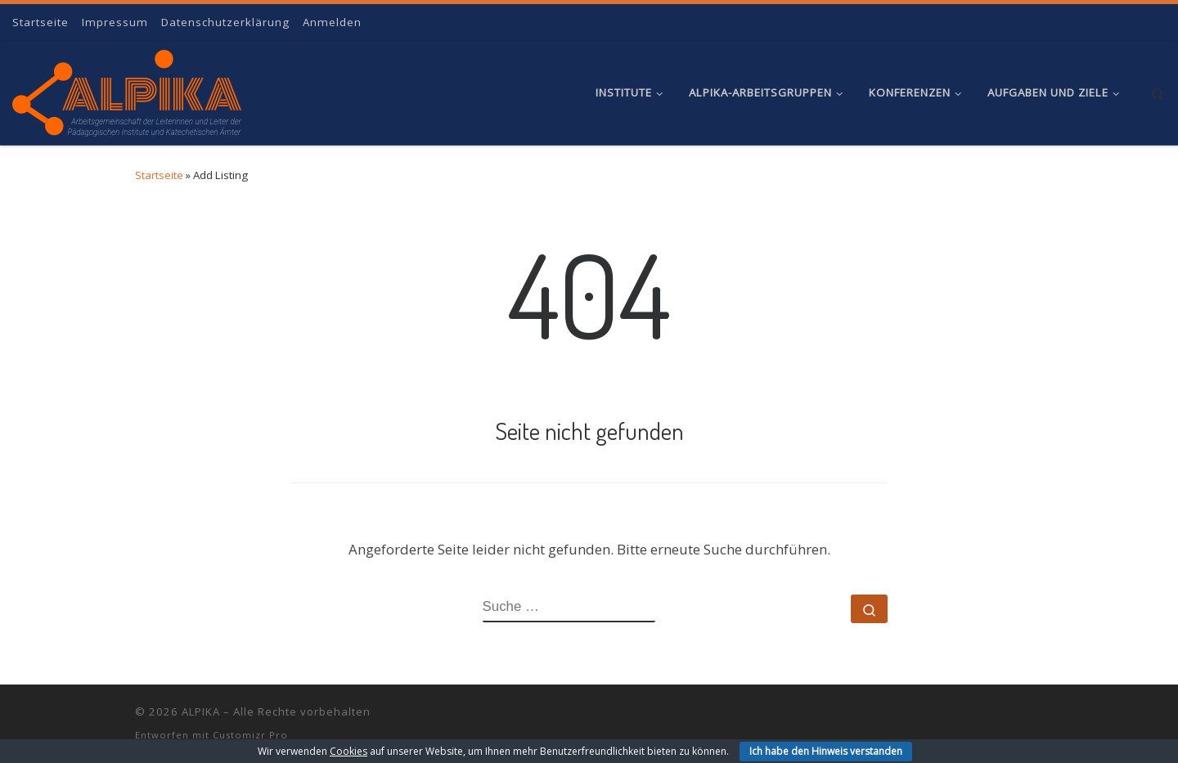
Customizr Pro (250, 735)
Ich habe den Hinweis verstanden (825, 751)
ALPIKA (201, 711)
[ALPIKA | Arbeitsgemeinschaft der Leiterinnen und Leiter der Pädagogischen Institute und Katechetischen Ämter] (126, 88)
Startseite (159, 175)
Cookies (348, 751)
